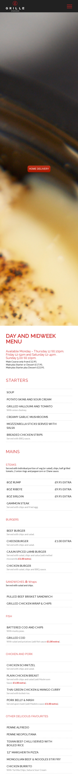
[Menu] (68, 6)
